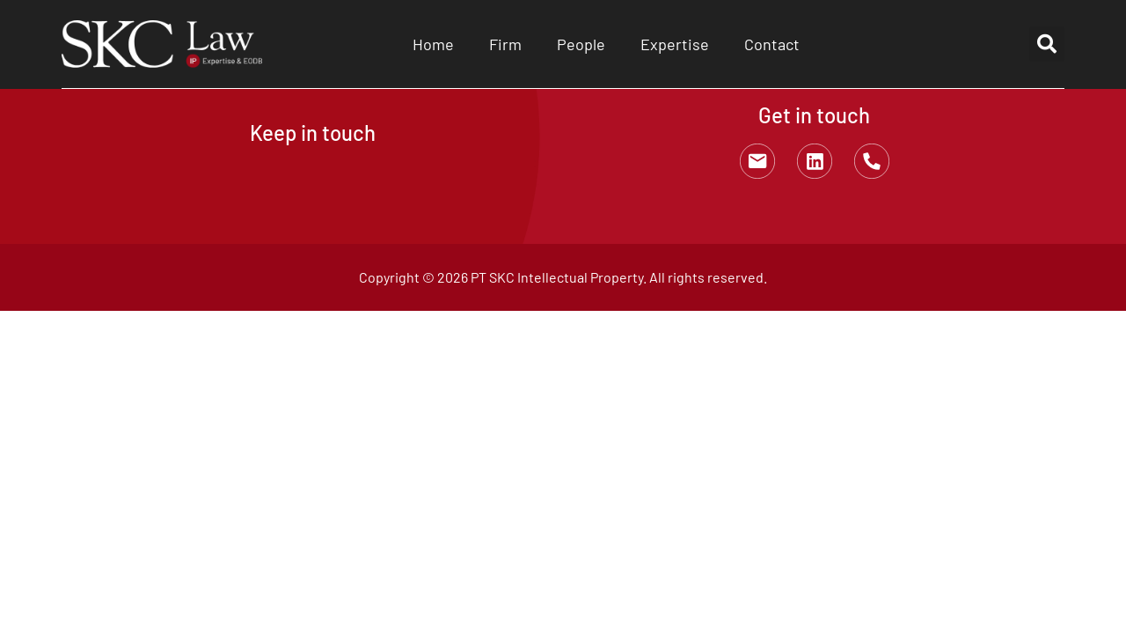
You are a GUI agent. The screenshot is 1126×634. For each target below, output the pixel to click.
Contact (772, 44)
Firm (505, 44)
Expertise (674, 44)
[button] (1046, 44)
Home (433, 44)
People (581, 44)
